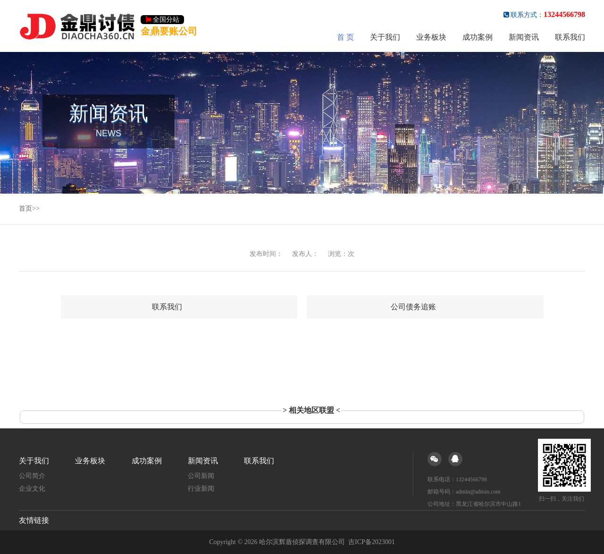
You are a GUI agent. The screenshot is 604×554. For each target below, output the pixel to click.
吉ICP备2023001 (371, 541)
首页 (25, 208)
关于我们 (385, 37)
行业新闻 (201, 488)
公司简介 (32, 475)
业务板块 (431, 37)
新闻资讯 (524, 37)
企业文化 (32, 488)
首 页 (345, 37)
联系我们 (570, 37)
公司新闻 (201, 475)
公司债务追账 (413, 307)
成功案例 (477, 37)
